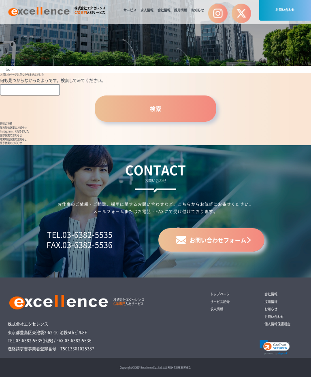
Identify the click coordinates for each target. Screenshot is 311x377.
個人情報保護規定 (277, 324)
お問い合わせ (285, 9)
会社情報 (164, 10)
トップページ (220, 294)
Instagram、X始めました (14, 131)
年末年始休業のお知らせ (13, 127)
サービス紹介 (220, 301)
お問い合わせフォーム (211, 240)
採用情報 (180, 10)
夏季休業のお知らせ (11, 135)
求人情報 (147, 10)
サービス (130, 10)
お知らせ (197, 10)
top (8, 69)
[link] (274, 348)
